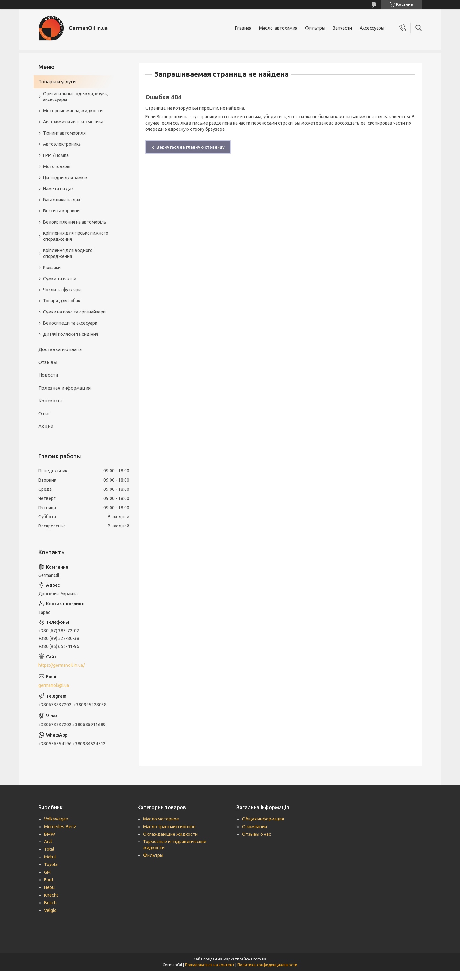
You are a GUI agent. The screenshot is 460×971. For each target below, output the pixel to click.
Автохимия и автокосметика (73, 121)
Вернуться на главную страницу (191, 147)
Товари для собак (61, 300)
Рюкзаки (52, 267)
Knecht (51, 895)
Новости (48, 375)
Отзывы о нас (256, 834)
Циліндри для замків (65, 177)
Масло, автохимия (278, 28)
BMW (49, 834)
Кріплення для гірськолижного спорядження (75, 236)
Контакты (50, 400)
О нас (44, 413)
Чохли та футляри (62, 289)
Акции (45, 426)
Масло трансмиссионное (169, 826)
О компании (254, 826)
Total (49, 849)
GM (47, 872)
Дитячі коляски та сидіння (70, 334)
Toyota (51, 864)
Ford (48, 879)
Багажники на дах (61, 199)
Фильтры (315, 28)
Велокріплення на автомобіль (74, 221)
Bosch (50, 902)
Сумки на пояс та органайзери (74, 311)
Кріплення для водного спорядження (68, 253)
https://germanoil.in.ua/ (61, 665)
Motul (50, 856)
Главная (243, 28)
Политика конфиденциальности (267, 965)
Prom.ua (258, 959)
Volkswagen (56, 818)
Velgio (50, 910)
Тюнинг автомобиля (64, 133)
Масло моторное (161, 818)
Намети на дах (58, 188)
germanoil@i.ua (53, 685)
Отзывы (47, 362)
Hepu (49, 887)
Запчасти (342, 28)
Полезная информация (64, 388)
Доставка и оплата (60, 349)
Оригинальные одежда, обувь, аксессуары (75, 96)
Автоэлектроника (62, 144)
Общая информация (263, 818)
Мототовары (56, 166)
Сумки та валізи (59, 278)
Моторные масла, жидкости (73, 110)
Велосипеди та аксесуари (70, 323)
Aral (48, 841)
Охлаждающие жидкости (170, 834)
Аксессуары (372, 28)
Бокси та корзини (61, 210)
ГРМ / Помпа (56, 155)
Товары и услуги (57, 81)
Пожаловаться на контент (209, 965)
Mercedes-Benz (60, 826)
